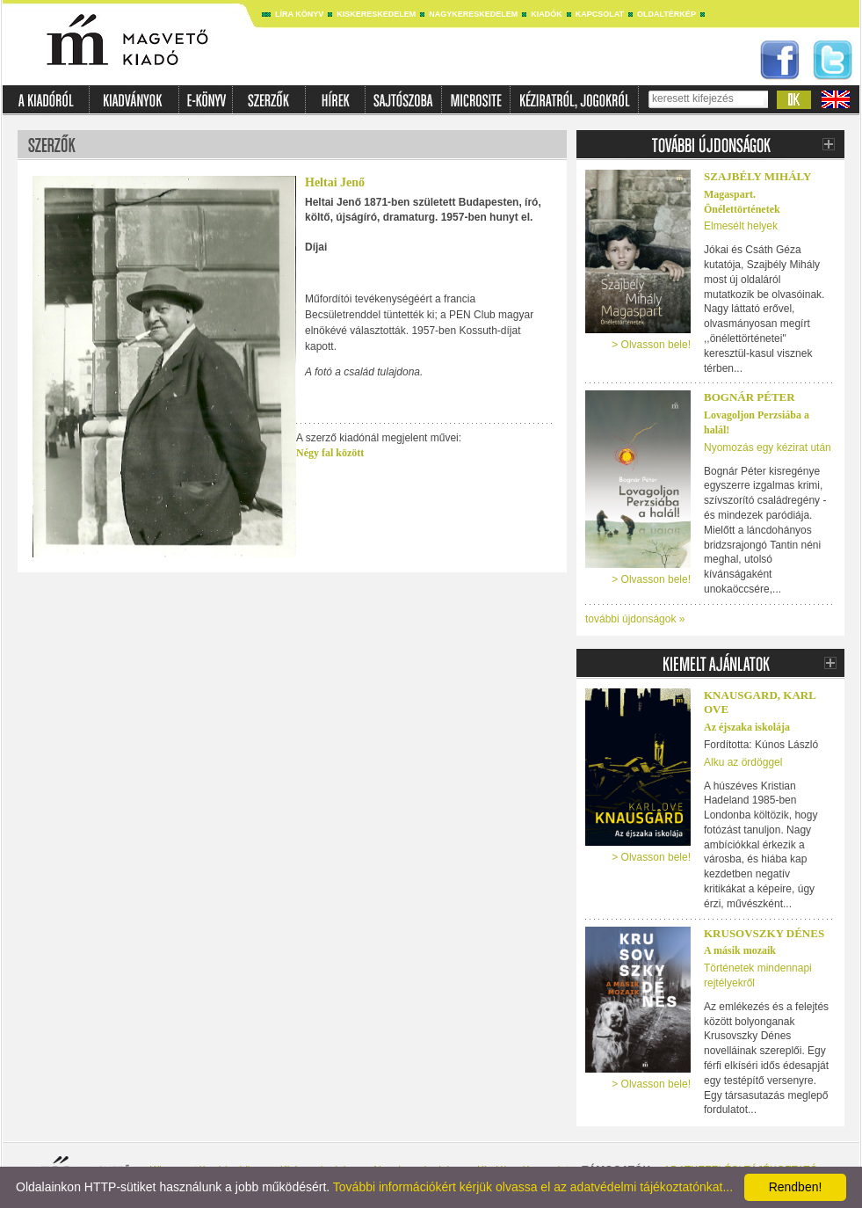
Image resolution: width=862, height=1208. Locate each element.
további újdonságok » (635, 619)
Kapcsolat (600, 14)
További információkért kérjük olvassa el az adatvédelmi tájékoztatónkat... (533, 1187)
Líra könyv (299, 14)
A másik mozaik (740, 950)
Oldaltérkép (666, 14)
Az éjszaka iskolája (747, 727)
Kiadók (546, 14)
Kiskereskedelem (376, 14)
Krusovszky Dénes (764, 933)
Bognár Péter (749, 397)
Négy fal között (330, 453)
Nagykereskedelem (473, 14)
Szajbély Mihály (757, 176)
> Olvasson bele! (651, 344)
